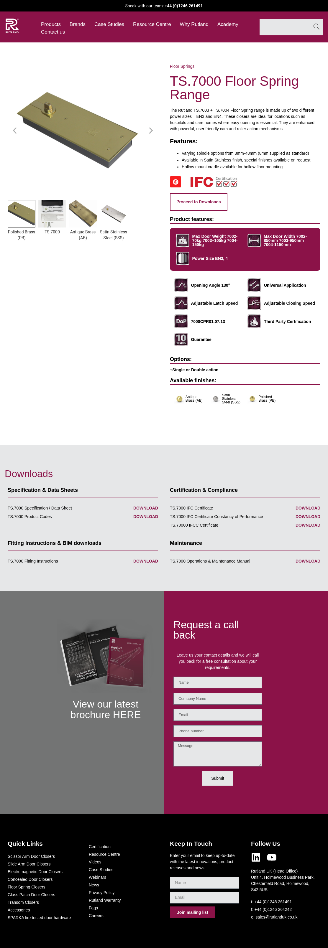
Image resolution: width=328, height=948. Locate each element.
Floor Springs (182, 66)
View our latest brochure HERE (105, 709)
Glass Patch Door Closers (31, 894)
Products (51, 24)
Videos (95, 862)
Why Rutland (194, 24)
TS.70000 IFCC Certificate (194, 525)
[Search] (316, 27)
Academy (227, 24)
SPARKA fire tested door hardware (39, 917)
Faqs (93, 908)
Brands (78, 24)
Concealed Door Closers (30, 879)
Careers (96, 915)
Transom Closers (23, 902)
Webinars (97, 877)
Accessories (19, 910)
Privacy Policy (101, 892)
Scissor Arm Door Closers (31, 856)
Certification (100, 846)
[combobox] (285, 27)
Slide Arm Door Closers (29, 864)
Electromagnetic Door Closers (35, 871)
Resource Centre (152, 24)
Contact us (53, 32)
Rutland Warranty (105, 900)
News (94, 885)
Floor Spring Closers (26, 887)
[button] (15, 130)
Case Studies (109, 24)
